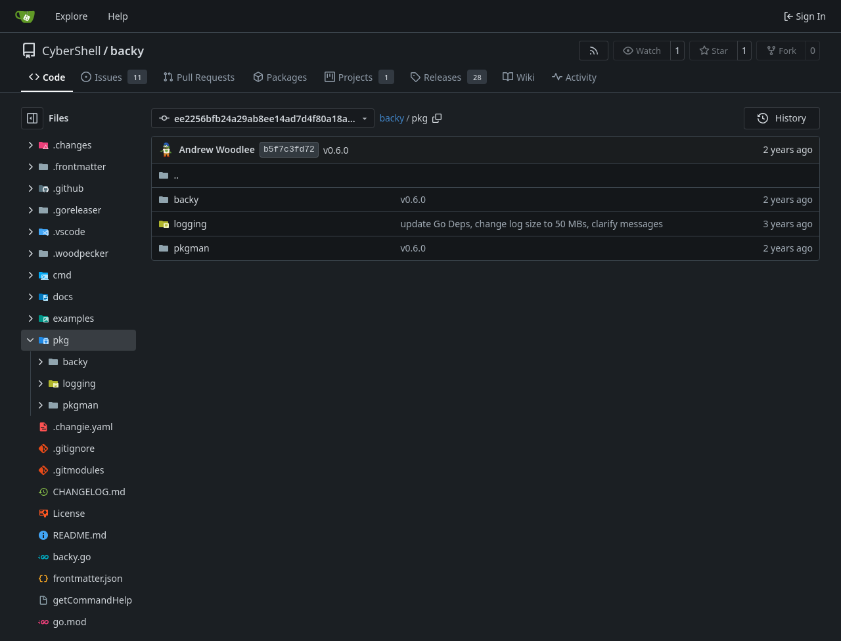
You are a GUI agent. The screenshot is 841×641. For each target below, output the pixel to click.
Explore (71, 16)
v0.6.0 (336, 150)
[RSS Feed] (594, 50)
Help (118, 16)
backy (127, 50)
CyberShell (71, 50)
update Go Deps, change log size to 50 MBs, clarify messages (531, 223)
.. (168, 175)
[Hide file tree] (32, 118)
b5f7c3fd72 (289, 149)
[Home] (25, 16)
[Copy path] (437, 118)
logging (189, 223)
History (782, 118)
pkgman (191, 248)
